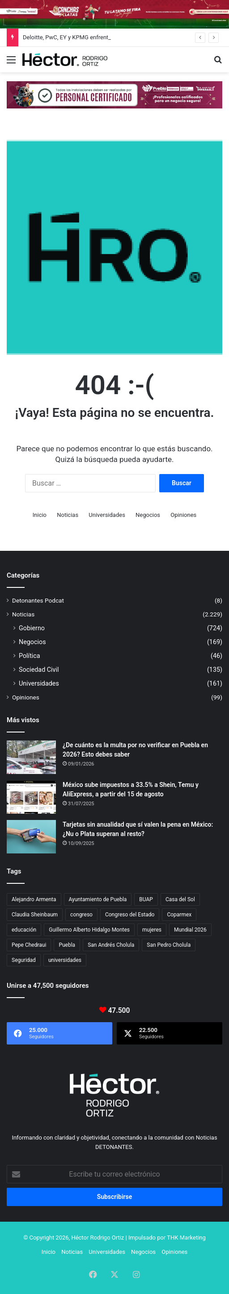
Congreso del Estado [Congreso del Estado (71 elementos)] (129, 914)
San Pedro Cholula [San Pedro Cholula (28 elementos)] (169, 945)
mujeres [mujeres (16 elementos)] (151, 930)
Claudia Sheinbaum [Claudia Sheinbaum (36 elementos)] (35, 914)
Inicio (40, 515)
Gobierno (32, 628)
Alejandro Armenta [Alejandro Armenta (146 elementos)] (34, 899)
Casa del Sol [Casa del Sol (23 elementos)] (180, 899)
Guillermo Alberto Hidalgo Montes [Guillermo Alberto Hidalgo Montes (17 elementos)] (89, 930)
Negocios (148, 515)
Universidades (107, 515)
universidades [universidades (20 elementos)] (64, 960)
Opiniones (183, 515)
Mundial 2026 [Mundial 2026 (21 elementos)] (190, 930)
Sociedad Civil (39, 669)
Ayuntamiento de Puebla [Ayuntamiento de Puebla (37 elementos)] (98, 899)
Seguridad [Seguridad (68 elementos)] (24, 960)
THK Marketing (186, 1237)
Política (29, 655)
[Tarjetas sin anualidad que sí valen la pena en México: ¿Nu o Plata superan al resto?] (31, 836)
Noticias (67, 515)
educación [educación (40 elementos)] (24, 930)
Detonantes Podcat (38, 600)
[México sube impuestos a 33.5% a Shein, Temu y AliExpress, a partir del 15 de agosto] (31, 797)
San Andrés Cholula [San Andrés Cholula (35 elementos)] (111, 945)
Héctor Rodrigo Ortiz (97, 1237)
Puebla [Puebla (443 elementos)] (67, 945)
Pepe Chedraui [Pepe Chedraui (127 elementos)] (29, 945)
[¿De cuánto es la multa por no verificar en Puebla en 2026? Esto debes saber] (31, 757)
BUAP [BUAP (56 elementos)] (146, 899)
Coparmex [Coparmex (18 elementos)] (179, 914)
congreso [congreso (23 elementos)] (81, 914)
